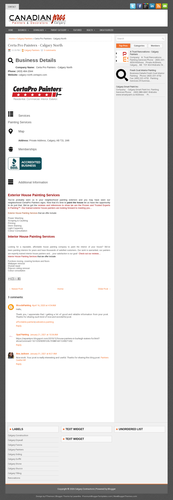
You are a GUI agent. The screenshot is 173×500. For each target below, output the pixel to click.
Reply (18, 326)
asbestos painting (44, 322)
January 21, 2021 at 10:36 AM (44, 334)
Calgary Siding (15, 454)
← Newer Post (16, 289)
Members (155, 46)
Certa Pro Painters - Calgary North (35, 45)
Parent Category (61, 29)
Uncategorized (106, 30)
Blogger (112, 489)
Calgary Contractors (84, 489)
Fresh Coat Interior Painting (143, 70)
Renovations (14, 478)
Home (10, 30)
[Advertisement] (125, 18)
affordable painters (25, 322)
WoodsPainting (23, 305)
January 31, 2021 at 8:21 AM (43, 353)
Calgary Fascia (15, 445)
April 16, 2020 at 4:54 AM (44, 305)
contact (12, 6)
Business (24, 29)
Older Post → (104, 289)
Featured (77, 30)
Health (92, 29)
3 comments (50, 50)
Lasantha (77, 496)
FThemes (49, 496)
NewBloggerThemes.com (125, 496)
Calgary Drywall (15, 440)
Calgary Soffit (14, 459)
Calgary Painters (24, 38)
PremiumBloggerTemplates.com (97, 496)
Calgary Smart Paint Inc (127, 86)
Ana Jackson (22, 353)
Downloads (40, 29)
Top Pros (123, 46)
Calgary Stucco (15, 468)
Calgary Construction (18, 435)
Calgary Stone (14, 464)
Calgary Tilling (14, 473)
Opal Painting (22, 334)
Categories (139, 46)
